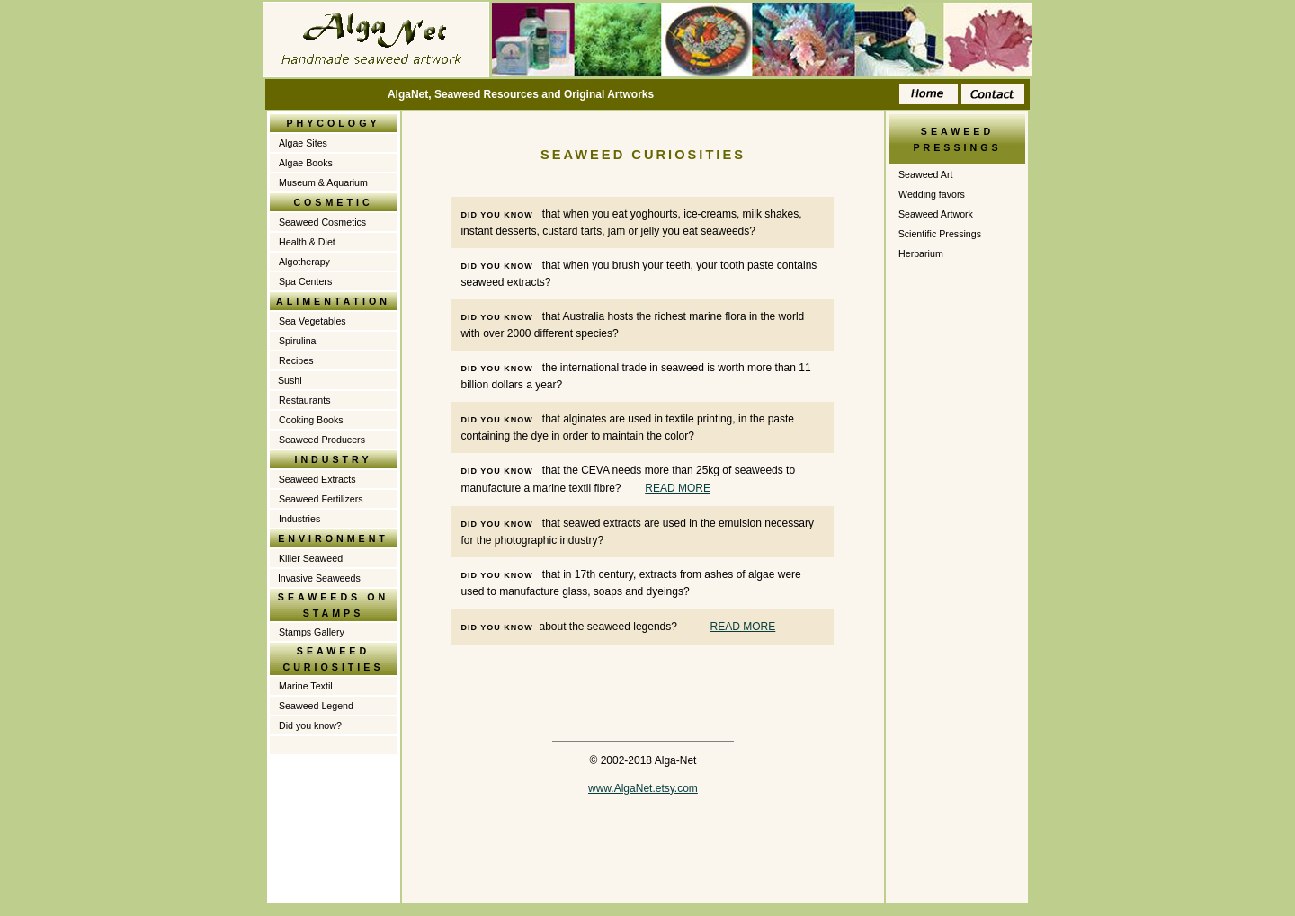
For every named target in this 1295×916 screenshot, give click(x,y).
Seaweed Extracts (316, 479)
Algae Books (306, 162)
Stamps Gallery (311, 632)
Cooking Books (311, 419)
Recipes (296, 360)
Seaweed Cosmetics (322, 222)
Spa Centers (305, 281)
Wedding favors (931, 194)
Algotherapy (304, 261)
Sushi (290, 380)
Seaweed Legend (316, 705)
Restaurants (304, 400)
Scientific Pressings (938, 233)
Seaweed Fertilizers (321, 499)
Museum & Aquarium (323, 182)
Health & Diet (307, 241)
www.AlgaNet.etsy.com (643, 788)
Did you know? (310, 725)
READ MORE (677, 488)
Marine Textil (306, 685)
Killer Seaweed (311, 558)
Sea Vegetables (312, 321)
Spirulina (297, 340)
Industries (299, 518)
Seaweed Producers (322, 439)
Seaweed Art (925, 174)
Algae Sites (303, 143)
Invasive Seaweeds (319, 578)
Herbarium (920, 253)
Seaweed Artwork (935, 214)
